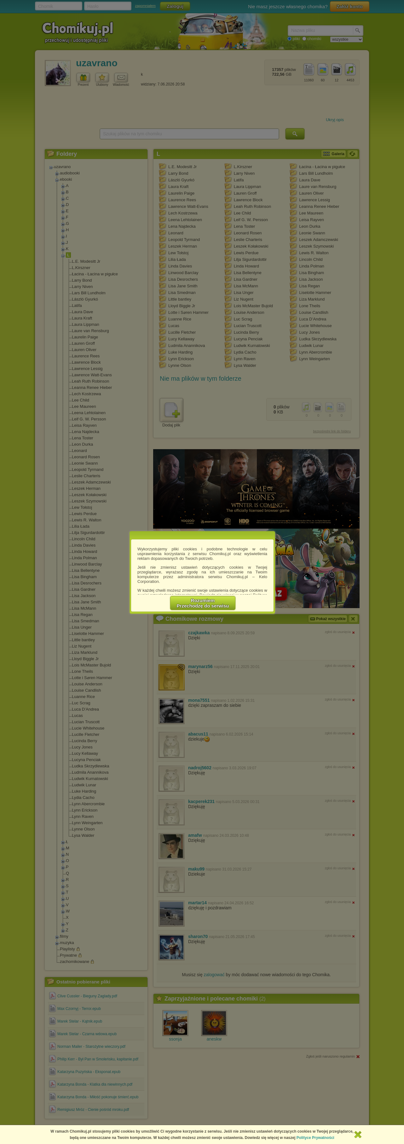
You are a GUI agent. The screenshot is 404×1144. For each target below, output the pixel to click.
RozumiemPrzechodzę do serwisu (203, 603)
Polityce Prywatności (315, 1137)
